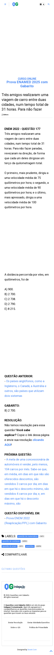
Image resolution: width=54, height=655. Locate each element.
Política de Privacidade (38, 627)
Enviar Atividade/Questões (39, 623)
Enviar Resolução (15, 623)
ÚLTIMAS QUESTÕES (13, 569)
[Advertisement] (27, 46)
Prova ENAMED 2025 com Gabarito (27, 84)
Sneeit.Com (32, 650)
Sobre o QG (15, 627)
